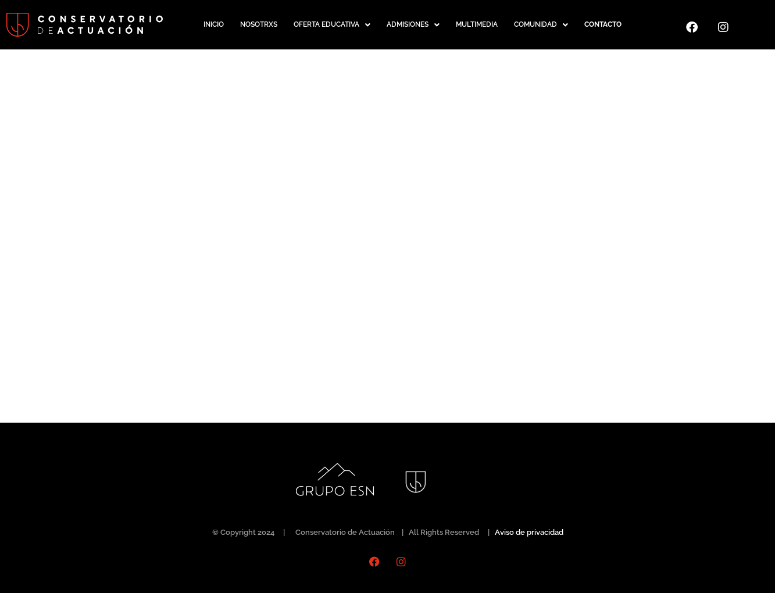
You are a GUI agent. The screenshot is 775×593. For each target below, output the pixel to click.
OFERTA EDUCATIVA (332, 24)
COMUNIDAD (541, 24)
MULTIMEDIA (477, 24)
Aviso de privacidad (529, 532)
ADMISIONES (413, 24)
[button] (332, 24)
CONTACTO (603, 24)
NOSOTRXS (258, 24)
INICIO (213, 24)
